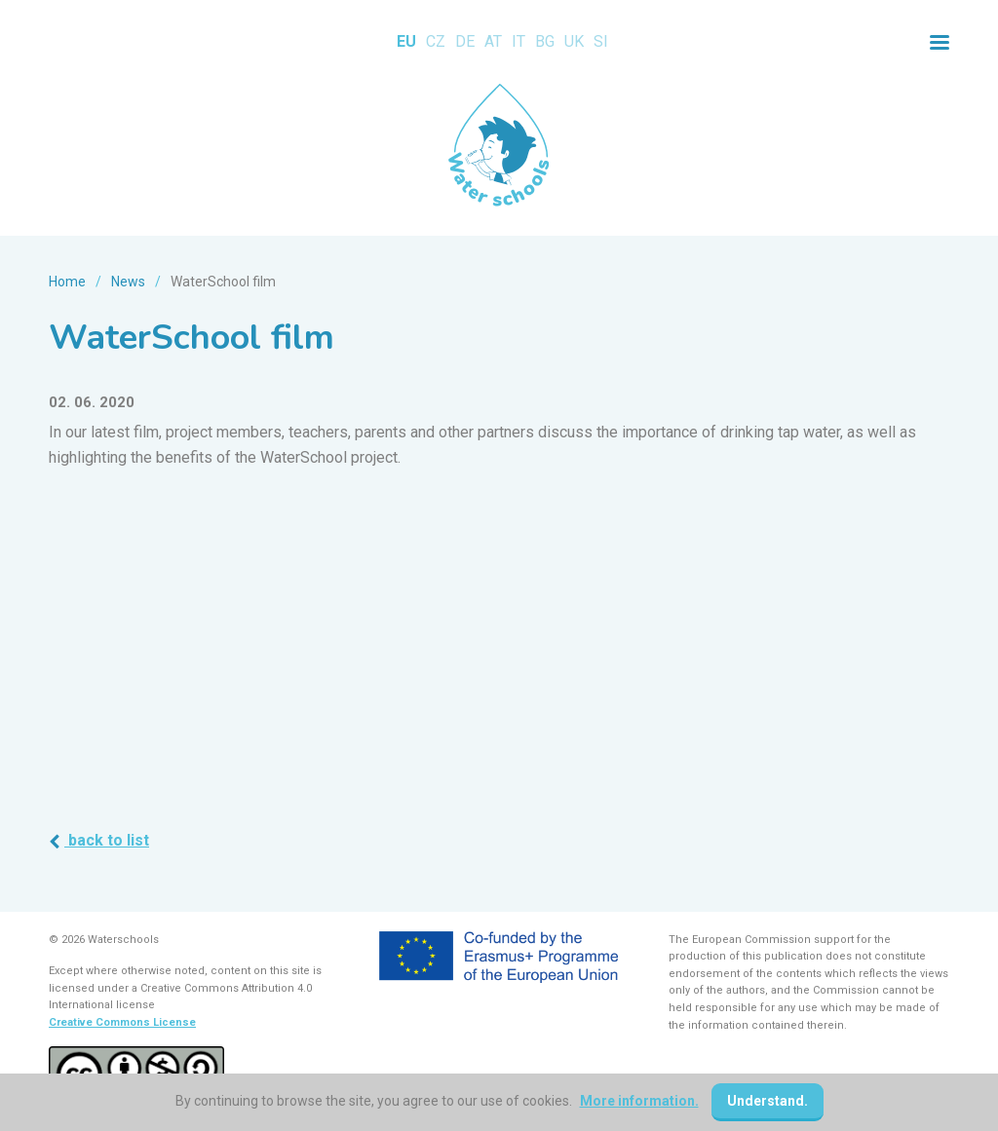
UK (574, 41)
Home (67, 281)
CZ (435, 41)
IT (518, 41)
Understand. (767, 1101)
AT (493, 41)
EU (406, 41)
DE (465, 41)
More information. (639, 1101)
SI (601, 41)
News (128, 281)
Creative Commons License (122, 1022)
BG (545, 41)
